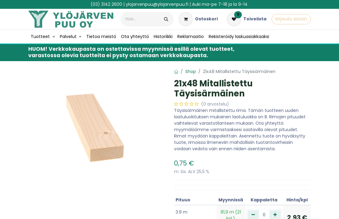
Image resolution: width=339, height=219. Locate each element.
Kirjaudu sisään (291, 19)
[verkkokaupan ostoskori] (198, 19)
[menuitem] (42, 36)
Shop (190, 71)
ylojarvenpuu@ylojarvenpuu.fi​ (157, 4)
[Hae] (166, 19)
